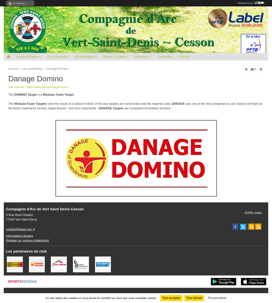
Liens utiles (165, 56)
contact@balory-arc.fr (20, 229)
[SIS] (81, 264)
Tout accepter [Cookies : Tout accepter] (171, 298)
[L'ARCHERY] (15, 264)
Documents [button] (141, 56)
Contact (184, 56)
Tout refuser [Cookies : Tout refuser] (194, 298)
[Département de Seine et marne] (103, 264)
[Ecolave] (59, 264)
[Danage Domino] (37, 264)
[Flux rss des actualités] (251, 227)
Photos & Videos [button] (114, 56)
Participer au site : (251, 3)
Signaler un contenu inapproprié (27, 240)
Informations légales (19, 236)
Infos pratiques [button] (84, 56)
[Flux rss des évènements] (258, 227)
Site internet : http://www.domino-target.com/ (38, 87)
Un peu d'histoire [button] (27, 56)
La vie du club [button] (57, 56)
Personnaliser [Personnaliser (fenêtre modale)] (217, 298)
